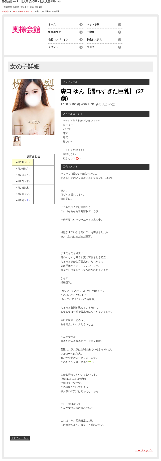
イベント (53, 47)
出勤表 (90, 32)
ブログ (90, 47)
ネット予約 (93, 24)
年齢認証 (5, 11)
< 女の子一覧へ (20, 438)
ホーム (14, 11)
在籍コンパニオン (26, 11)
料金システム (94, 39)
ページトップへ (144, 450)
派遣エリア (54, 32)
